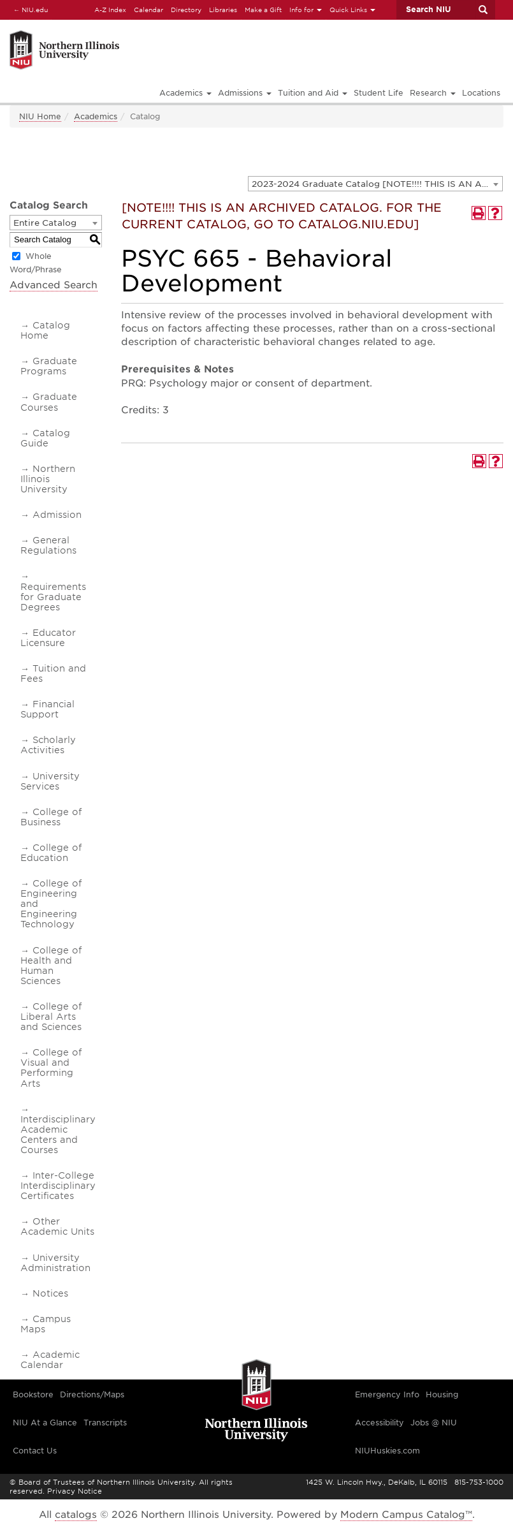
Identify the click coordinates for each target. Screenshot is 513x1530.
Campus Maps (45, 1324)
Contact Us (35, 1450)
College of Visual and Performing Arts (51, 1067)
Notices (50, 1293)
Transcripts (105, 1422)
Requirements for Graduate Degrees (53, 597)
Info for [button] (305, 9)
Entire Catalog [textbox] (44, 223)
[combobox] (375, 183)
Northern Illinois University (47, 479)
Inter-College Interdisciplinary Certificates (58, 1185)
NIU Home (40, 116)
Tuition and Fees (53, 673)
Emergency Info (387, 1394)
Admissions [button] (244, 93)
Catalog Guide (45, 438)
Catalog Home (45, 330)
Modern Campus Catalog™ (406, 1514)
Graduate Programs (48, 366)
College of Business (51, 817)
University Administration (55, 1263)
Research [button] (433, 93)
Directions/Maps (92, 1394)
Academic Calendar (50, 1360)
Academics (95, 116)
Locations (481, 93)
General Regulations (48, 545)
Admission (57, 515)
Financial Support (47, 709)
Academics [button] (185, 93)
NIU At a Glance (45, 1422)
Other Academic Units (57, 1226)
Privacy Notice (74, 1491)
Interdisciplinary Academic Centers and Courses (58, 1134)
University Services (50, 781)
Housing (442, 1394)
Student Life (378, 93)
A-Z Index (110, 9)
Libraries (223, 9)
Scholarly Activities (48, 745)
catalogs (76, 1514)
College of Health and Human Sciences (51, 965)
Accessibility (379, 1422)
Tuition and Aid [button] (312, 93)
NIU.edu (29, 9)
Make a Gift (263, 9)
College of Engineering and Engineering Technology (51, 903)
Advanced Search (54, 285)
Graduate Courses (48, 402)
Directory (186, 9)
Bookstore (33, 1394)
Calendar (148, 9)
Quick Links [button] (352, 9)
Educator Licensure (48, 638)
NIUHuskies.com (387, 1450)
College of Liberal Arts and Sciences (51, 1016)
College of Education (51, 852)
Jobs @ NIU (433, 1422)
